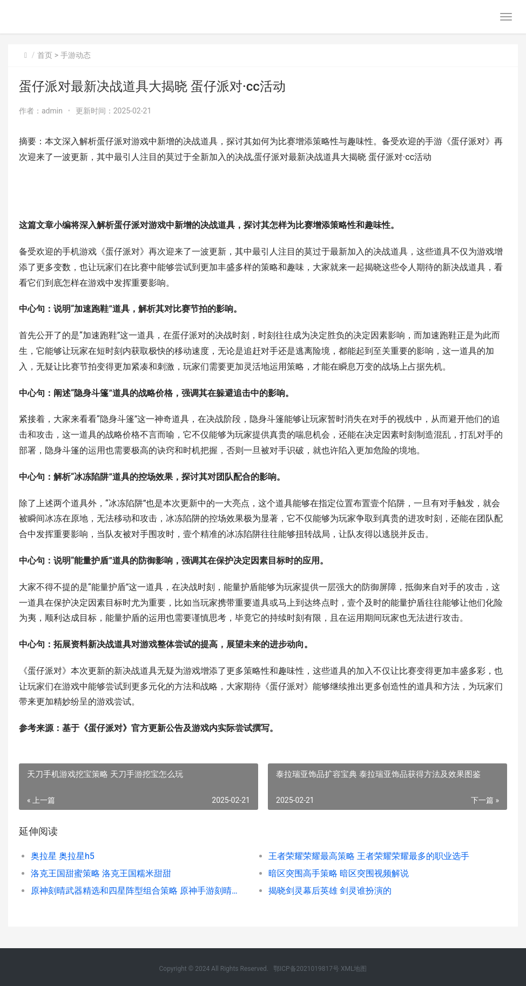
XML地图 (354, 968)
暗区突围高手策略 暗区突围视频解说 (338, 873)
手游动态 (75, 55)
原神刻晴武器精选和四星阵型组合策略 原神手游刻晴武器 (138, 891)
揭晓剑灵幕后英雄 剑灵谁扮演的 (330, 891)
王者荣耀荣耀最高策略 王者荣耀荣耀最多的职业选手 (368, 856)
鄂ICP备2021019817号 (307, 968)
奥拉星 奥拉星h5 (63, 856)
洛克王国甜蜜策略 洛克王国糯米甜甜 (101, 873)
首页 (44, 55)
